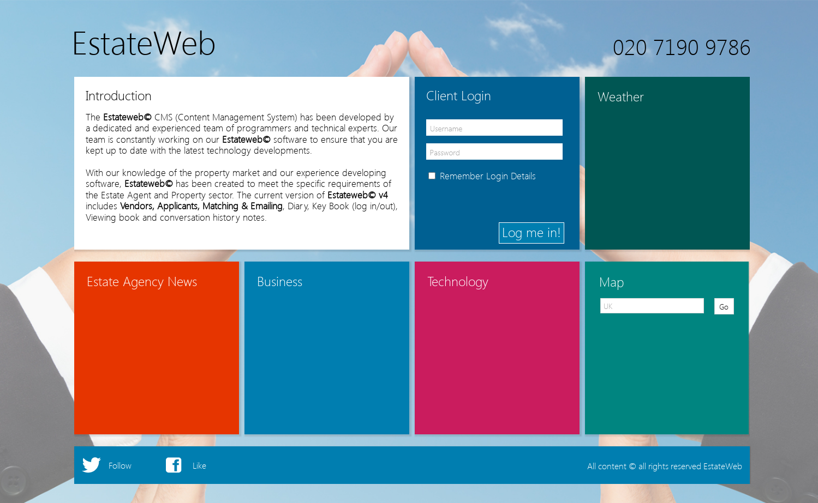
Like (199, 465)
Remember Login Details (488, 175)
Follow (120, 465)
